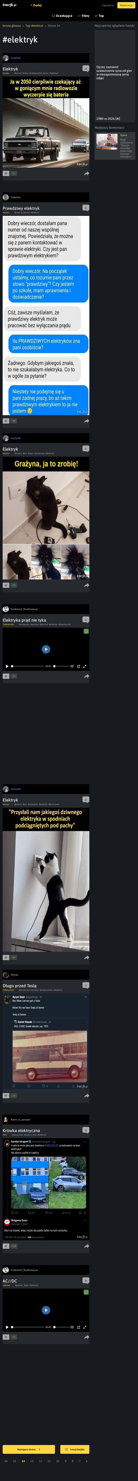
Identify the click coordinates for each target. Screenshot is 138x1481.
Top (101, 16)
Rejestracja (126, 5)
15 (14, 1461)
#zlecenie (25, 212)
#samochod (24, 990)
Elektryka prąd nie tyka (24, 620)
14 (23, 1461)
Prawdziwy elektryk (21, 208)
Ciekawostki (8, 624)
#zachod (44, 624)
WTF (5, 1135)
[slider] (27, 666)
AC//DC (10, 1281)
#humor (18, 73)
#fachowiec (53, 804)
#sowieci (35, 990)
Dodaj (37, 5)
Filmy (85, 16)
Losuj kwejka (74, 1449)
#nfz (35, 1135)
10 (57, 1461)
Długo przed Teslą (19, 985)
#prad (17, 212)
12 (40, 1461)
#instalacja (24, 624)
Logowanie (108, 5)
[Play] (7, 666)
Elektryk (10, 69)
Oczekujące (64, 16)
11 (49, 1461)
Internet (6, 1285)
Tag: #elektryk (34, 25)
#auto (46, 73)
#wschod (34, 624)
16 (6, 1461)
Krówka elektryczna (21, 1130)
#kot (25, 453)
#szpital (28, 1135)
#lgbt (26, 1285)
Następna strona (28, 1449)
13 (31, 1461)
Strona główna (12, 25)
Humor (6, 73)
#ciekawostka (35, 73)
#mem (25, 73)
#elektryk (54, 73)
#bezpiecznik (65, 624)
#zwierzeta (40, 453)
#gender (19, 1285)
